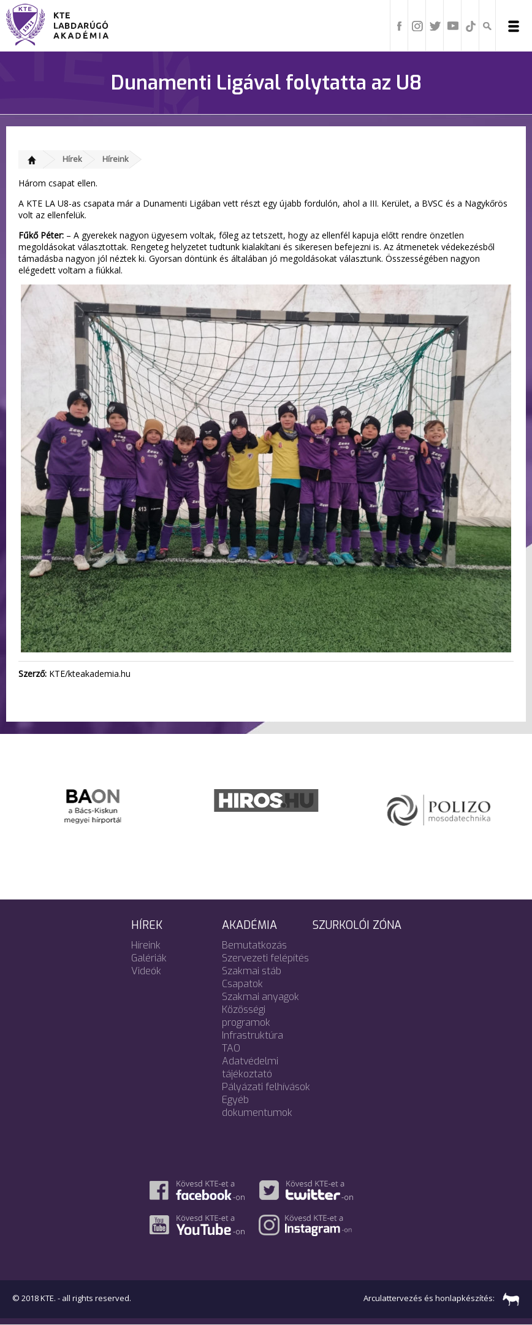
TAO (231, 1048)
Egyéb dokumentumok (257, 1106)
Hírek (72, 158)
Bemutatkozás (254, 945)
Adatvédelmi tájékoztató (250, 1067)
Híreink (115, 158)
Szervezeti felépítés (265, 958)
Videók (146, 970)
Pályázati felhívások (266, 1086)
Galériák (149, 958)
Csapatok (242, 983)
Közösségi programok (246, 1016)
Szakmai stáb (251, 970)
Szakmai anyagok (260, 996)
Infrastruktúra (252, 1035)
